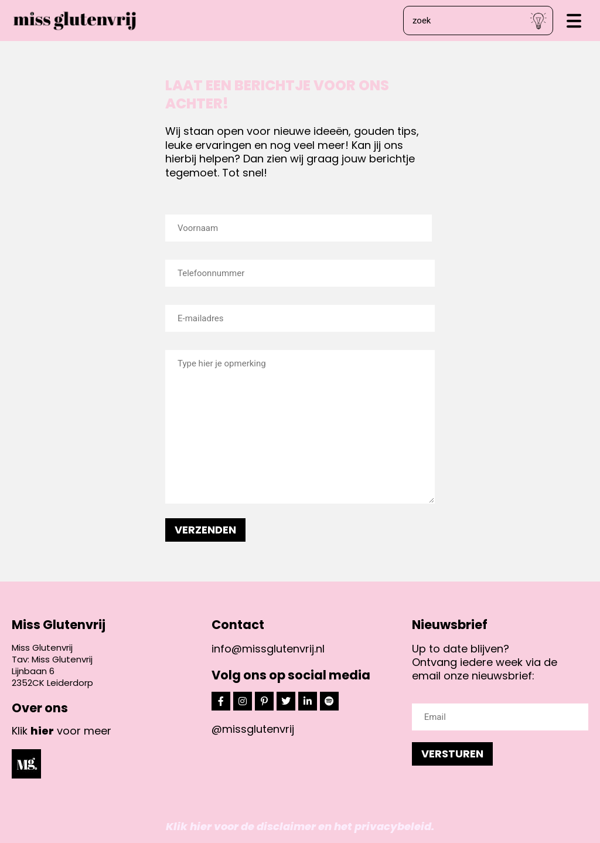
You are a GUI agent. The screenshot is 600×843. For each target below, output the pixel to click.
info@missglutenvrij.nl (268, 648)
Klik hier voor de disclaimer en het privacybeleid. (300, 826)
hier (42, 730)
